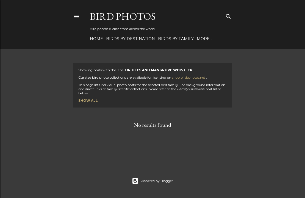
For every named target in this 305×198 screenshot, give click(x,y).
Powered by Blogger (152, 181)
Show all (88, 100)
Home (96, 38)
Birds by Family (176, 38)
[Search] (228, 15)
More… (204, 38)
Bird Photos (123, 16)
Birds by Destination (130, 38)
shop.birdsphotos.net (189, 77)
